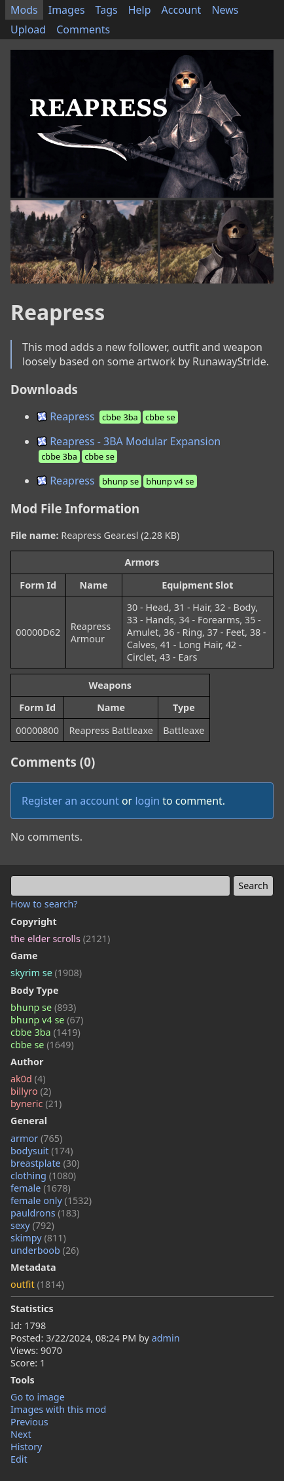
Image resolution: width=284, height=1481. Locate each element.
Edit (18, 1459)
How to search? (44, 904)
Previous (29, 1422)
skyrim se (46, 972)
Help (139, 10)
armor (36, 1138)
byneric (36, 1103)
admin (166, 1338)
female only (51, 1200)
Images (66, 10)
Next (20, 1434)
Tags (107, 10)
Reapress (108, 416)
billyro (30, 1091)
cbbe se (42, 1044)
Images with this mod (58, 1409)
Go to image (37, 1397)
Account (182, 10)
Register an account (70, 801)
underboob (44, 1250)
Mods (24, 10)
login (147, 801)
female (40, 1188)
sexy (32, 1225)
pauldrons (45, 1213)
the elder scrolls (60, 938)
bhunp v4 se (46, 1020)
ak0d (27, 1078)
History (26, 1446)
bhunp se (43, 1007)
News (224, 10)
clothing (43, 1175)
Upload (28, 29)
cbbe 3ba (45, 1032)
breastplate (45, 1163)
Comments (83, 29)
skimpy (38, 1238)
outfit (37, 1284)
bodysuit (41, 1150)
